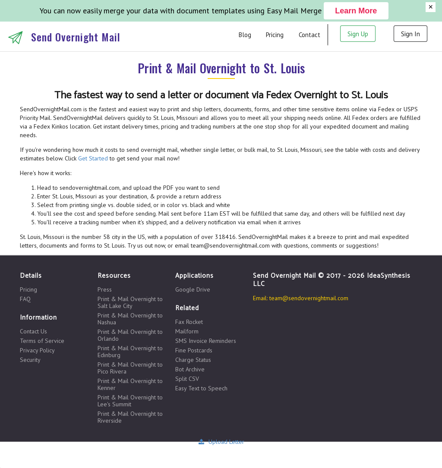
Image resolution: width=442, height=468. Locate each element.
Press (105, 289)
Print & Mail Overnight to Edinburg (130, 351)
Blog (245, 35)
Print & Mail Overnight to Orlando (130, 335)
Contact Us (33, 331)
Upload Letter (221, 442)
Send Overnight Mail (75, 36)
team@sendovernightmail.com (308, 298)
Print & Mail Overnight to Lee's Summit (130, 400)
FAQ (25, 298)
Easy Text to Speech (201, 388)
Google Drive (192, 289)
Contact (309, 35)
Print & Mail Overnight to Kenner (130, 384)
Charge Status (193, 360)
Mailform (187, 331)
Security (30, 359)
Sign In (410, 34)
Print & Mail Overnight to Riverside (130, 417)
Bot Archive (190, 369)
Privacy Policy (37, 350)
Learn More (356, 10)
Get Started (93, 158)
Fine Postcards (193, 350)
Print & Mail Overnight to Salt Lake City (130, 302)
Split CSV (187, 379)
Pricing (275, 35)
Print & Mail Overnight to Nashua (130, 318)
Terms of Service (42, 341)
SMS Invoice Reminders (205, 341)
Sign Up (357, 34)
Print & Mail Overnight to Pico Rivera (130, 368)
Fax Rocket (189, 322)
